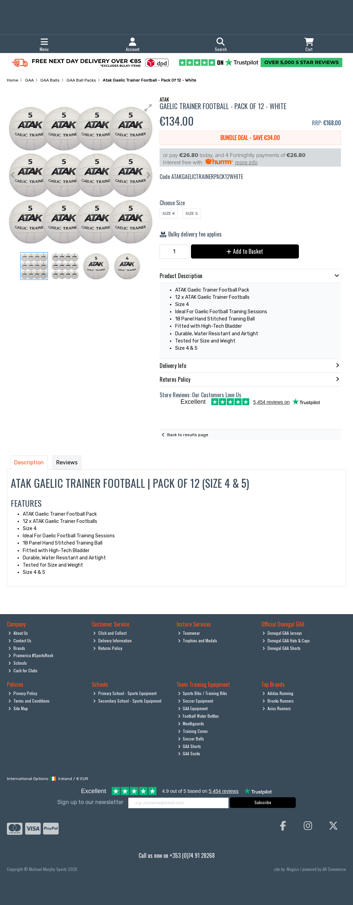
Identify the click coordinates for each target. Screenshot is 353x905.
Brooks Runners (278, 701)
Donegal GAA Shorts (281, 648)
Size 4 (168, 213)
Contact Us (19, 640)
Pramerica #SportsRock (30, 655)
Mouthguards (191, 723)
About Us (18, 633)
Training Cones (193, 731)
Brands (16, 648)
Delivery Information (112, 640)
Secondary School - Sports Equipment (127, 701)
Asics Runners (276, 708)
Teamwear (189, 633)
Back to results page (187, 434)
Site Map (18, 708)
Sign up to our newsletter (90, 802)
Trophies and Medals (198, 640)
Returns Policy (107, 648)
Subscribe (262, 802)
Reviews (67, 462)
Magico (293, 869)
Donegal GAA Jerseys (282, 633)
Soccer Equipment (195, 701)
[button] (148, 107)
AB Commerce (334, 869)
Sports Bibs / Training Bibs (203, 693)
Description (29, 462)
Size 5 (191, 213)
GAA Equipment (193, 708)
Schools (17, 663)
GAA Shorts (189, 746)
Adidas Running (277, 693)
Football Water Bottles (198, 716)
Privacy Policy (22, 693)
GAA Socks (189, 753)
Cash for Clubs (23, 670)
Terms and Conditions (29, 701)
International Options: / (47, 778)
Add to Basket (244, 251)
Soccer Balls (191, 738)
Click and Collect (110, 633)
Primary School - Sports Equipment (125, 693)
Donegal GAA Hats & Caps (286, 640)
